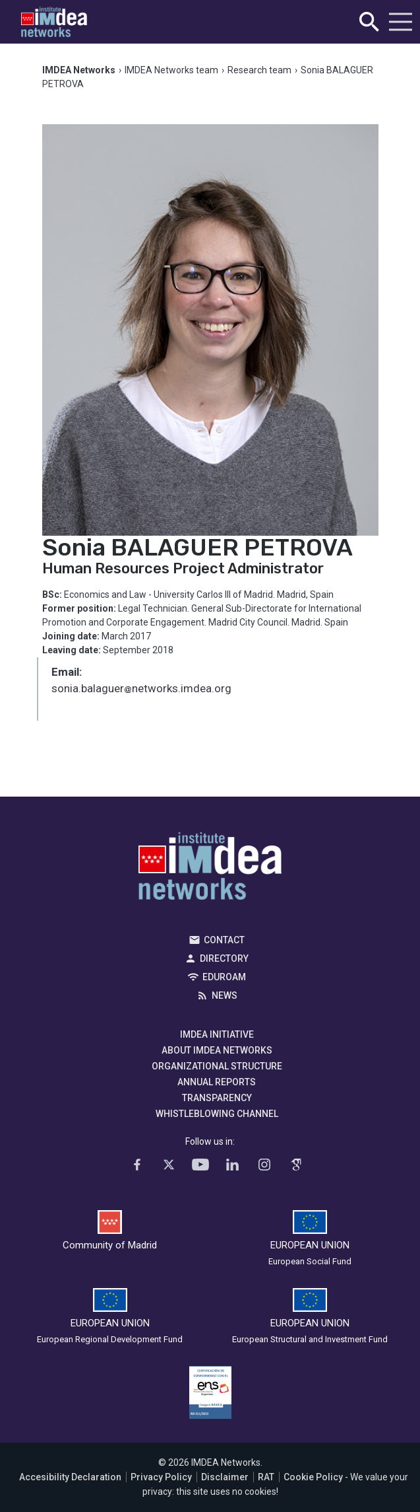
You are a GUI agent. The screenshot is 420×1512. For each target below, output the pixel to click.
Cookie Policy (313, 1477)
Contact (224, 940)
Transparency (217, 1098)
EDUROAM (224, 977)
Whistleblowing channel (217, 1113)
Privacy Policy (161, 1477)
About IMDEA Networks (217, 1050)
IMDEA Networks (210, 869)
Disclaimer (225, 1477)
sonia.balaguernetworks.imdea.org (141, 690)
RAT (266, 1477)
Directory (224, 958)
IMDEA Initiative (217, 1034)
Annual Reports (216, 1082)
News (224, 995)
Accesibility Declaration (70, 1477)
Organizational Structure (217, 1066)
